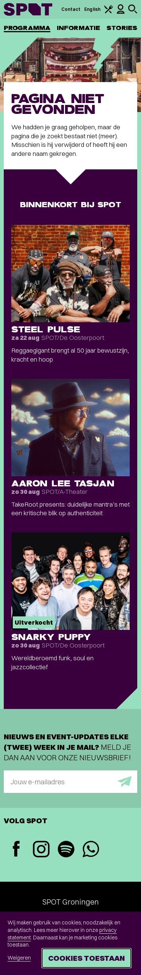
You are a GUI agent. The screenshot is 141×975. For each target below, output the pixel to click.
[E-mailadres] (70, 781)
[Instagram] (41, 850)
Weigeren (19, 957)
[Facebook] (16, 849)
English (92, 9)
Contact (71, 9)
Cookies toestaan (86, 958)
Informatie (78, 28)
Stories (121, 28)
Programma (27, 28)
